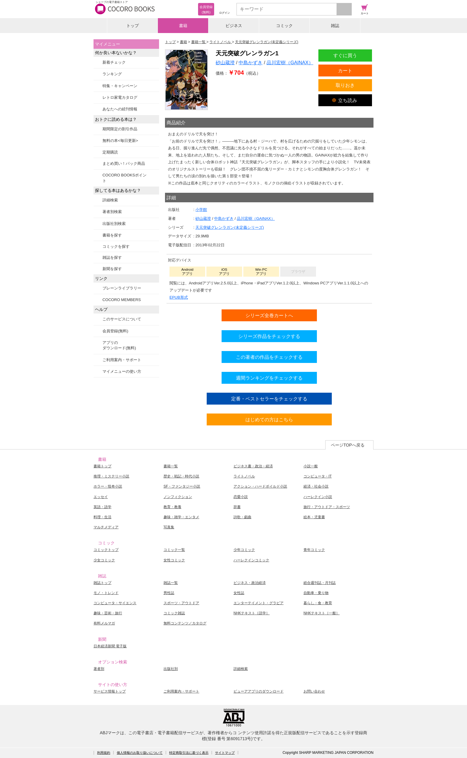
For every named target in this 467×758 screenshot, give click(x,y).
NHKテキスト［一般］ (321, 613)
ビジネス (233, 25)
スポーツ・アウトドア (181, 603)
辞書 (237, 507)
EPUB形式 (178, 297)
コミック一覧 (174, 550)
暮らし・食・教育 (317, 603)
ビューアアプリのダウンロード (259, 691)
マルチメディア (106, 527)
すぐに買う (345, 55)
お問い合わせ (314, 691)
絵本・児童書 (314, 517)
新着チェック (114, 62)
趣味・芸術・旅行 (108, 613)
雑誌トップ (102, 583)
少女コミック (104, 560)
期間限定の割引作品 (119, 129)
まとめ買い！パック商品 (123, 163)
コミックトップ (106, 550)
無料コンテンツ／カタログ (185, 623)
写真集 (169, 527)
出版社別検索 (114, 223)
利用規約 (103, 752)
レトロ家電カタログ (119, 97)
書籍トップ (102, 466)
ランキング (112, 74)
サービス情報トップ (110, 691)
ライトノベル (244, 476)
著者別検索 (112, 211)
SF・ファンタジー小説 (182, 486)
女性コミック (174, 560)
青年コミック (314, 550)
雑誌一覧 (171, 583)
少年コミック (244, 550)
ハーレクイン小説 (317, 497)
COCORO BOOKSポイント (124, 178)
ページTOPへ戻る (348, 445)
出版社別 (171, 669)
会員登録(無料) (115, 331)
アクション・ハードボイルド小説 (260, 486)
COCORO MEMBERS (121, 299)
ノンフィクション (178, 497)
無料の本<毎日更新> (120, 140)
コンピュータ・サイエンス (115, 603)
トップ (132, 25)
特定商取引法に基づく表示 (188, 752)
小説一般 (310, 466)
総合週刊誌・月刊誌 (319, 583)
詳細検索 (110, 200)
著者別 (99, 669)
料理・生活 (102, 517)
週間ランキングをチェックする (269, 377)
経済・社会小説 (316, 486)
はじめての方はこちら (269, 419)
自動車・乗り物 (316, 593)
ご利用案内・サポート (121, 360)
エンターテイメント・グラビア (259, 603)
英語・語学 (102, 507)
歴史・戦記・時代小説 (181, 476)
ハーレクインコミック (251, 560)
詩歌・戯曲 (242, 517)
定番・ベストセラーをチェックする (269, 398)
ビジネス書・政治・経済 (253, 466)
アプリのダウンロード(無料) (119, 345)
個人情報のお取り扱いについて (140, 752)
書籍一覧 (171, 466)
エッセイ (101, 497)
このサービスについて (121, 319)
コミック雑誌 (174, 613)
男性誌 (169, 593)
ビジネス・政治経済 (250, 583)
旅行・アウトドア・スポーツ (326, 507)
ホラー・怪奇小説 (108, 486)
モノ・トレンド (106, 593)
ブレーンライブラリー (121, 288)
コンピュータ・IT (317, 476)
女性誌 (239, 593)
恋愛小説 (241, 497)
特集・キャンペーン (119, 86)
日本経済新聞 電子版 (110, 646)
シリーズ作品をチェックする (269, 336)
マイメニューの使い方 (121, 371)
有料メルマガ (104, 623)
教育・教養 (172, 507)
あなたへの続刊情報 (119, 109)
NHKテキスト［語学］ (252, 613)
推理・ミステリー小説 (111, 476)
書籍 (183, 25)
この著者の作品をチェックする (269, 357)
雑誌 (335, 25)
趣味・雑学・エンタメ (181, 517)
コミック (284, 25)
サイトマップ (225, 752)
